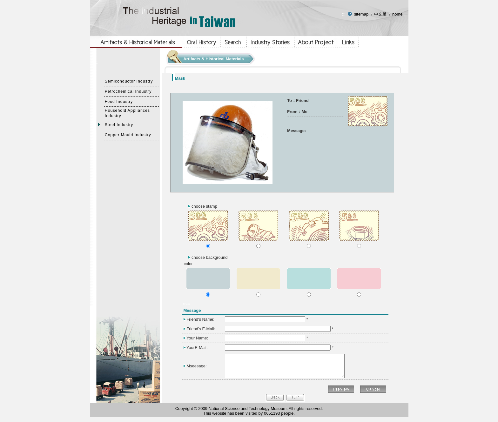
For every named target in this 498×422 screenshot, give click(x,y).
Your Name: (197, 338)
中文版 (380, 14)
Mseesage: (196, 368)
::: (344, 14)
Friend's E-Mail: (200, 328)
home (397, 14)
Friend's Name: (200, 319)
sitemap (361, 14)
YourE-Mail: (197, 347)
